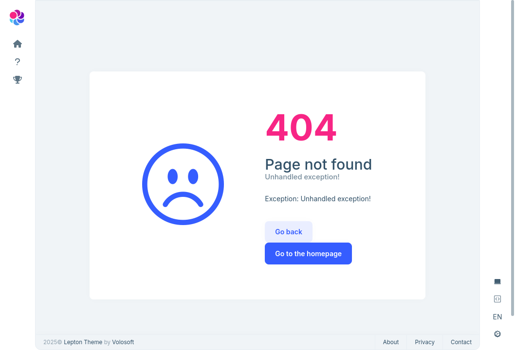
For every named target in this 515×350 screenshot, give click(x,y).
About (391, 342)
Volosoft (123, 342)
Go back (288, 232)
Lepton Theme (83, 342)
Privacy (425, 342)
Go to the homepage (308, 253)
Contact (461, 342)
